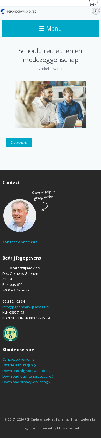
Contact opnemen (17, 359)
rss (75, 419)
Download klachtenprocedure (27, 376)
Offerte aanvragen (17, 365)
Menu (50, 28)
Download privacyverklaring (25, 381)
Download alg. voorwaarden (25, 370)
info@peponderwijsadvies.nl (25, 307)
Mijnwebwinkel (68, 428)
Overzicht (19, 142)
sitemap (64, 419)
